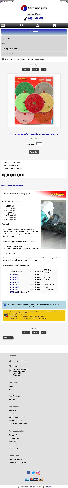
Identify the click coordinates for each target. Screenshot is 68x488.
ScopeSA (5, 43)
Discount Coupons (15, 420)
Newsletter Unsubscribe (18, 424)
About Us (12, 410)
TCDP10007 (14, 292)
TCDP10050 (14, 274)
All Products (13, 399)
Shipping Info (14, 438)
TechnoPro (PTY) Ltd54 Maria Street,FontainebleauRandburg (20, 372)
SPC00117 (13, 316)
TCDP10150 (14, 277)
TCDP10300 (14, 279)
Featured (12, 389)
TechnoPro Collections (17, 463)
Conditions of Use (15, 445)
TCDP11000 (14, 284)
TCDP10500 (14, 282)
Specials (12, 393)
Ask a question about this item (12, 185)
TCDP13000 (14, 289)
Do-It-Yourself (7, 53)
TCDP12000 (14, 287)
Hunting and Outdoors (10, 48)
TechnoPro (32, 486)
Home (11, 386)
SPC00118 (13, 318)
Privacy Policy (14, 441)
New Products (14, 396)
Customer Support (16, 459)
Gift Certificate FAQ (16, 417)
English (4, 1)
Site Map (12, 414)
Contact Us (17, 366)
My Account (13, 448)
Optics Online (7, 38)
